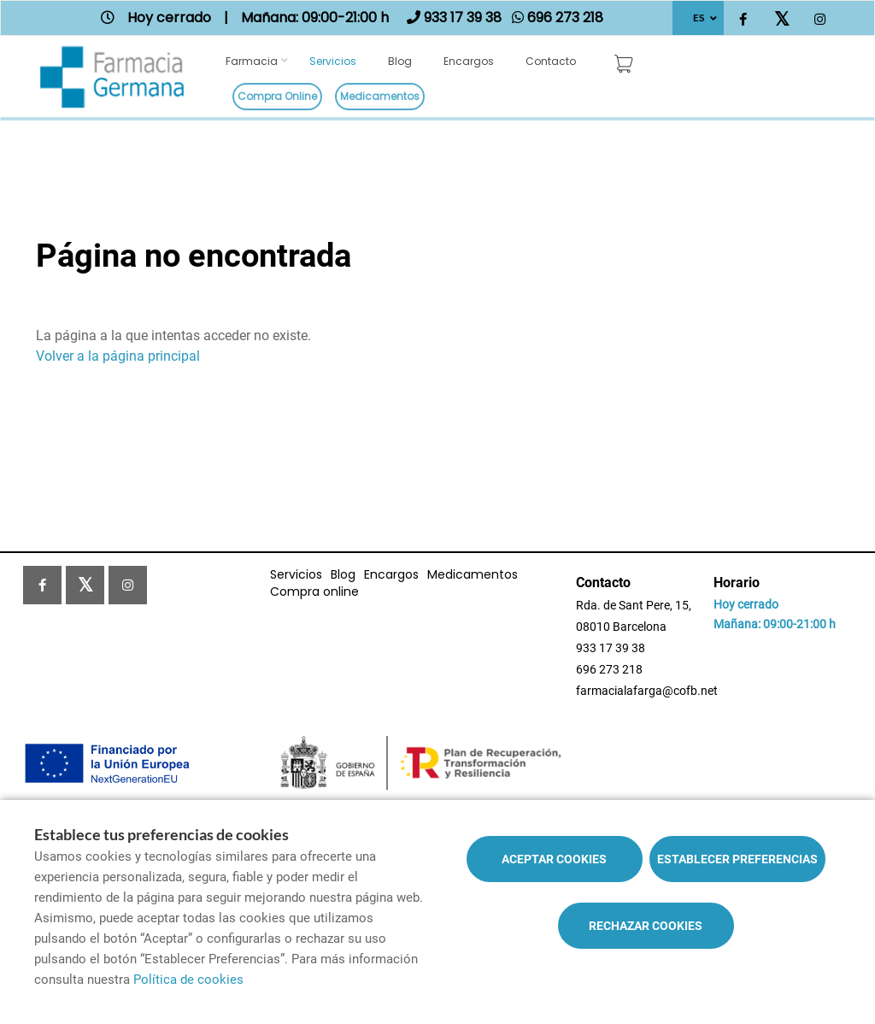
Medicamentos (380, 96)
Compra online (277, 96)
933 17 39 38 (610, 648)
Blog (400, 61)
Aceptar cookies (554, 859)
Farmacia (252, 61)
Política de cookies (188, 979)
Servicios (332, 61)
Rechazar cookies (645, 926)
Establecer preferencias (737, 859)
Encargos (468, 61)
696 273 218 (609, 669)
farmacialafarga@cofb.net (647, 690)
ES (698, 17)
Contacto (551, 61)
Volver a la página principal (118, 356)
